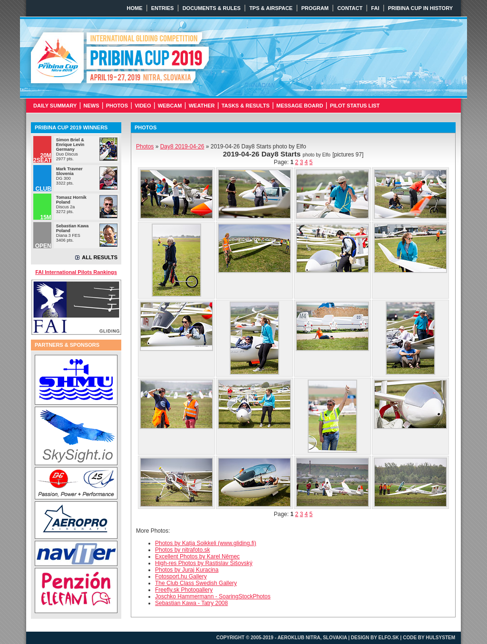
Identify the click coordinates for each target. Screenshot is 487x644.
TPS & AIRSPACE (270, 8)
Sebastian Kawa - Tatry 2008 (191, 603)
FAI (375, 8)
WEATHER (202, 105)
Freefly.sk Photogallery (184, 589)
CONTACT (349, 8)
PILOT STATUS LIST (355, 105)
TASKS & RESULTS (246, 105)
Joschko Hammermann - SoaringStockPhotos (213, 596)
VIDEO (143, 105)
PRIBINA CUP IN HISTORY (420, 8)
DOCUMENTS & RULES (212, 8)
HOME (135, 8)
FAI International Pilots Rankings (76, 272)
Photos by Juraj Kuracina (186, 569)
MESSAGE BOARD (299, 105)
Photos (145, 146)
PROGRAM (314, 8)
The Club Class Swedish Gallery (196, 583)
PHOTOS (117, 105)
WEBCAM (170, 105)
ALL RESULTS (99, 257)
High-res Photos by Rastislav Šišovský (204, 563)
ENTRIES (162, 8)
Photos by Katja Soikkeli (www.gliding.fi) (205, 543)
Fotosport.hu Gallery (181, 576)
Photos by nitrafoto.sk (182, 549)
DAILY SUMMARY (55, 105)
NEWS (91, 105)
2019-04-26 (182, 146)
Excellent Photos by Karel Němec (197, 556)
